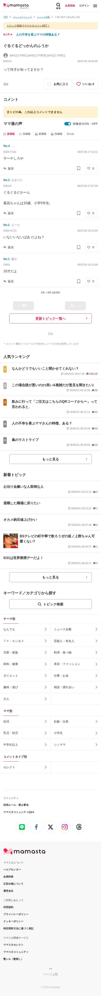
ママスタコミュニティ (15, 952)
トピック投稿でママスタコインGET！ (28, 25)
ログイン (84, 5)
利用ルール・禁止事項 (15, 805)
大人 (6, 699)
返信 (11, 168)
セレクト (9, 767)
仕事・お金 (61, 675)
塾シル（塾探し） (13, 959)
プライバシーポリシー (15, 914)
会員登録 (70, 5)
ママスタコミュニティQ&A (18, 812)
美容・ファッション (67, 664)
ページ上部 (50, 974)
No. (6, 146)
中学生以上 (10, 744)
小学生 (58, 733)
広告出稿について (13, 884)
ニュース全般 (62, 629)
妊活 (6, 721)
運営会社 (8, 891)
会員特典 (8, 876)
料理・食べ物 (62, 652)
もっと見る (50, 459)
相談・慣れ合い (64, 687)
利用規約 (8, 907)
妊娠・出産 (61, 721)
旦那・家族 (10, 652)
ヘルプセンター (12, 869)
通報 (5, 84)
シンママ (60, 744)
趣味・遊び (10, 687)
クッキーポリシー (13, 921)
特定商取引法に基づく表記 (18, 928)
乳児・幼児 (10, 733)
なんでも (9, 629)
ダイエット (10, 675)
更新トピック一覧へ (50, 318)
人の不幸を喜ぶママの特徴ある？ (38, 34)
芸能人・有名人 (64, 641)
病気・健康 (10, 664)
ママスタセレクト (13, 945)
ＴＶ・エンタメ (13, 641)
